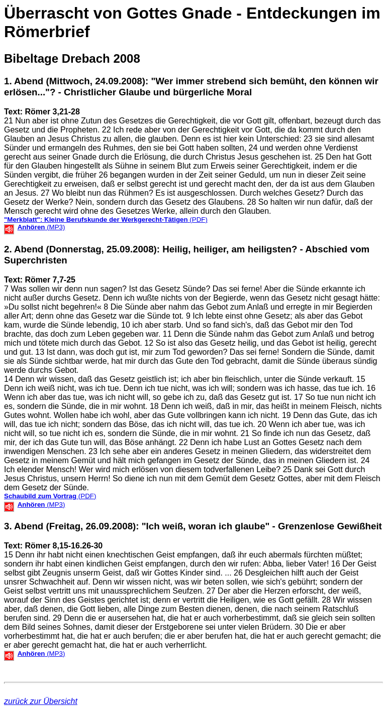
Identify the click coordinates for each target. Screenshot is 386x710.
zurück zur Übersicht (40, 701)
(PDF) (106, 219)
